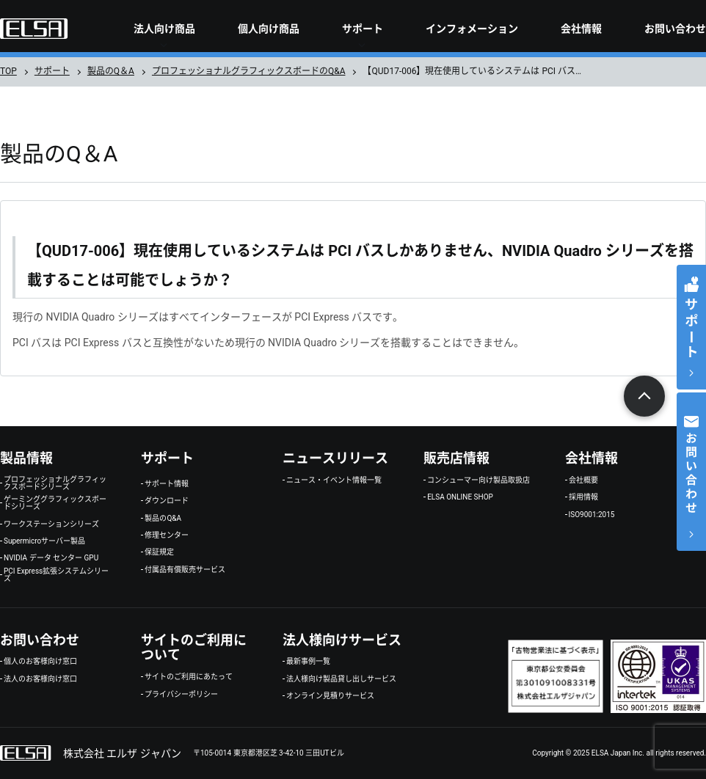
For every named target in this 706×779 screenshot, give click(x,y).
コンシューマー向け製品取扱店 (478, 480)
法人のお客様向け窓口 (40, 679)
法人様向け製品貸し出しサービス (341, 679)
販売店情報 (456, 458)
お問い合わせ (675, 28)
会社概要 (583, 480)
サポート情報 (167, 484)
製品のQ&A (163, 518)
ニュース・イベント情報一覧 (334, 480)
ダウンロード (167, 501)
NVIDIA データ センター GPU (51, 558)
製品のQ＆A (110, 71)
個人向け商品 (268, 28)
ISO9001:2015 (592, 515)
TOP (8, 71)
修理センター (167, 535)
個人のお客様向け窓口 (40, 661)
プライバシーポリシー (181, 694)
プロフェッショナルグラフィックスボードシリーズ (55, 483)
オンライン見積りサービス (330, 696)
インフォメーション (472, 28)
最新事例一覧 (308, 661)
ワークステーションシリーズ (51, 524)
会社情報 (581, 28)
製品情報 (26, 458)
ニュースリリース (335, 458)
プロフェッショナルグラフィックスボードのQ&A (249, 71)
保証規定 (159, 552)
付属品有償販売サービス (185, 570)
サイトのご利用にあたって (189, 677)
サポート (362, 28)
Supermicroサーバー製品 (44, 541)
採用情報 (583, 497)
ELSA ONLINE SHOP (460, 497)
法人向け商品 (164, 28)
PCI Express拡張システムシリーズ (56, 575)
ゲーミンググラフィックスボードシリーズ (55, 503)
